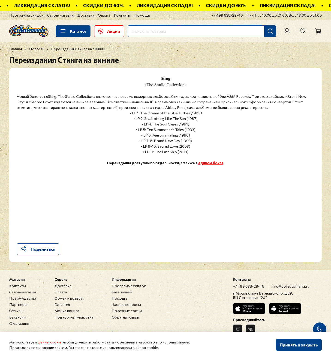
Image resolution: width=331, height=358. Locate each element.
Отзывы (16, 310)
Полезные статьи (127, 310)
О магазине (19, 323)
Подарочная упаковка (73, 317)
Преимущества (22, 298)
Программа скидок (26, 15)
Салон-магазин (60, 15)
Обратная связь (125, 317)
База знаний (122, 292)
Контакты (122, 15)
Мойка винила (66, 310)
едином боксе (210, 163)
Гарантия (62, 304)
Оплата (104, 15)
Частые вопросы (126, 304)
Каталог (73, 31)
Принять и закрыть (299, 344)
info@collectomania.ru (290, 286)
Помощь (142, 15)
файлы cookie (49, 342)
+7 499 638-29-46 (227, 15)
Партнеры (18, 304)
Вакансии (17, 317)
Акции (109, 31)
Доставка (85, 15)
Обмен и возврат (69, 298)
